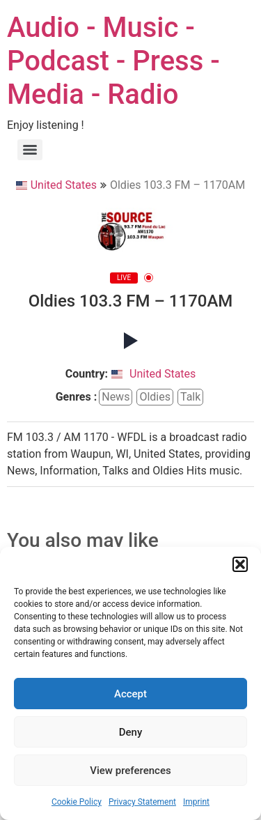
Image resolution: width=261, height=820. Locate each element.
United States (56, 185)
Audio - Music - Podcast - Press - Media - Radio (113, 61)
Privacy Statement (142, 802)
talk (190, 396)
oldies (155, 396)
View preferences (130, 770)
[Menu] (29, 149)
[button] (240, 564)
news (115, 396)
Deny (131, 732)
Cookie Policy (77, 802)
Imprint (196, 802)
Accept (130, 694)
